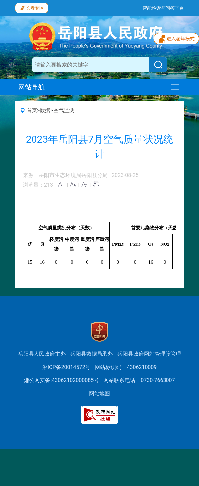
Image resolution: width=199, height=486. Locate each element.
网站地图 (99, 393)
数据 (45, 110)
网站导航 (31, 87)
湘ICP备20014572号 (66, 367)
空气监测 (64, 110)
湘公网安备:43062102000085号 (61, 380)
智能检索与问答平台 (163, 8)
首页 (32, 110)
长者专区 (31, 7)
